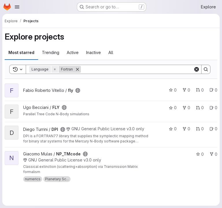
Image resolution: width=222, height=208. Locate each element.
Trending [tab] (50, 52)
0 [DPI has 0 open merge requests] (200, 128)
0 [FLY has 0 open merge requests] (200, 107)
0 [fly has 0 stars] (173, 90)
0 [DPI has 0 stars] (173, 128)
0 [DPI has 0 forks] (186, 128)
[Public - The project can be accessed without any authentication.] (77, 90)
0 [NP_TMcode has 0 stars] (200, 154)
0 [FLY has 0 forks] (186, 107)
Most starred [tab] (21, 52)
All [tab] (110, 52)
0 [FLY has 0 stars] (173, 107)
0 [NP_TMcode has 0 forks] (213, 154)
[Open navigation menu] (17, 7)
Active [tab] (73, 52)
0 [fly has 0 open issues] (213, 90)
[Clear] (196, 69)
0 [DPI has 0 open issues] (213, 128)
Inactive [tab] (93, 52)
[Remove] (77, 69)
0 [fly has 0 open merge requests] (200, 90)
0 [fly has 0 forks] (186, 90)
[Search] (137, 69)
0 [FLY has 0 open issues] (213, 107)
